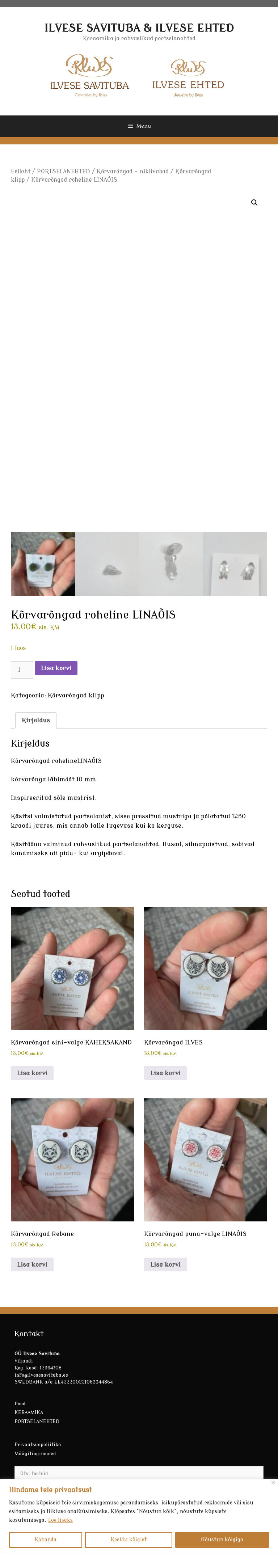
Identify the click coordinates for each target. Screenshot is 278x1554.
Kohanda (45, 1539)
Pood (20, 1403)
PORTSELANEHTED (63, 171)
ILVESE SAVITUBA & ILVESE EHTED (139, 28)
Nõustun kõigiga (222, 1539)
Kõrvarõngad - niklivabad (133, 171)
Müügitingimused (35, 1453)
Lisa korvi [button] (32, 1073)
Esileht (20, 171)
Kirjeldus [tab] (36, 720)
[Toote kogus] (22, 670)
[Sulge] (273, 1482)
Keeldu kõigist (129, 1539)
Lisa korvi (56, 668)
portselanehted (136, 844)
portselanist (92, 816)
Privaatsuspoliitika (37, 1444)
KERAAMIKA (28, 1412)
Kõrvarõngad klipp (76, 695)
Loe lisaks (60, 1520)
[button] (254, 202)
